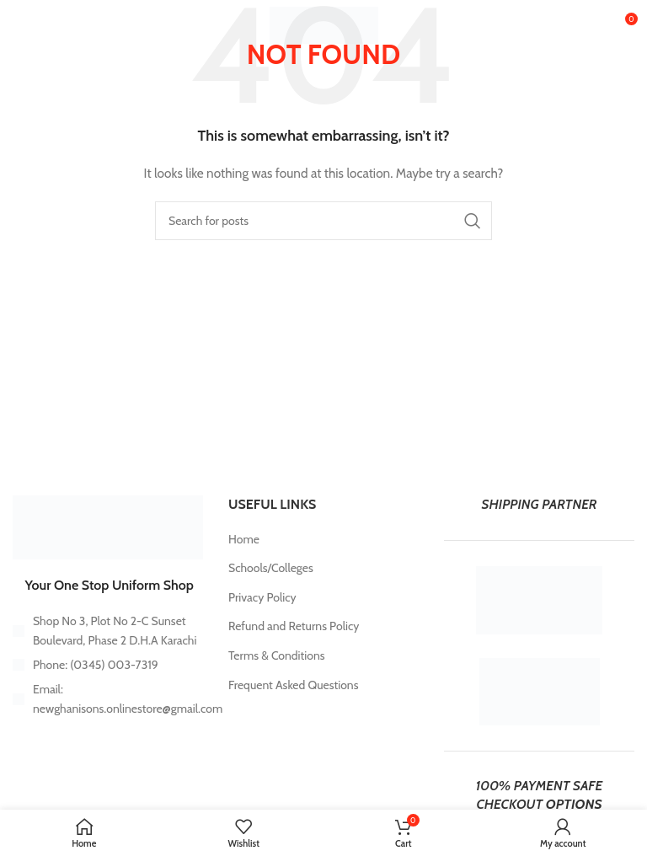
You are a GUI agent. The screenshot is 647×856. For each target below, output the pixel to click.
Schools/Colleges (270, 567)
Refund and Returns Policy (293, 626)
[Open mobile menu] (40, 25)
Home (243, 539)
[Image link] (108, 525)
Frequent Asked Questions (293, 685)
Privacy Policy (262, 597)
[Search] (323, 220)
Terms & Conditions (276, 655)
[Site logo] (324, 23)
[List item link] (108, 664)
